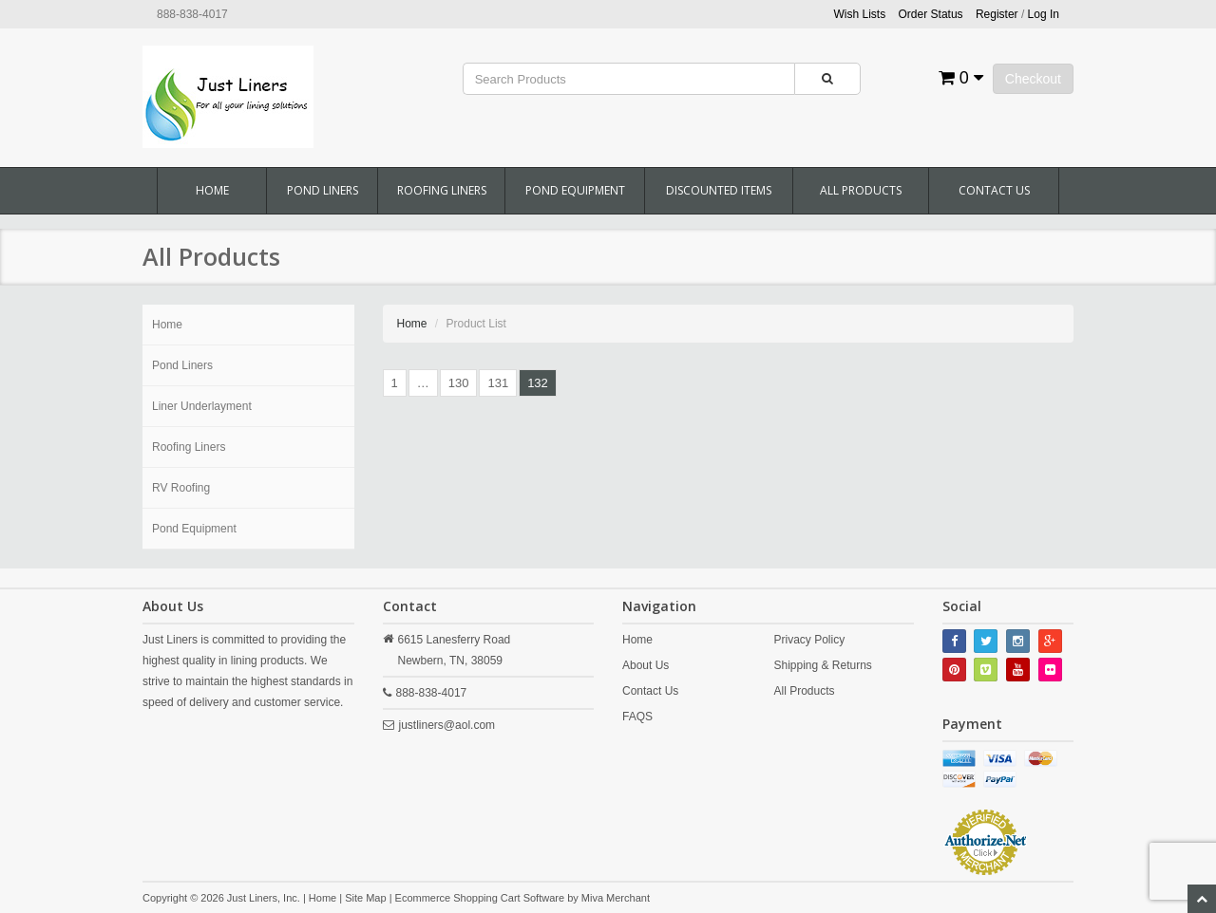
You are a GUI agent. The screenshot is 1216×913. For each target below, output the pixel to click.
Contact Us (994, 190)
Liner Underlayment (202, 406)
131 (497, 383)
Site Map (365, 898)
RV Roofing (181, 487)
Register (997, 14)
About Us (645, 665)
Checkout (1033, 78)
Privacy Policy (809, 639)
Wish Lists (860, 14)
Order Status (931, 14)
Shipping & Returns (822, 665)
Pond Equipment (575, 190)
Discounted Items (718, 190)
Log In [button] (1043, 14)
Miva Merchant (615, 898)
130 (458, 383)
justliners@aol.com (447, 725)
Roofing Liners (441, 190)
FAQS (637, 716)
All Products (861, 190)
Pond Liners (322, 190)
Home (212, 190)
